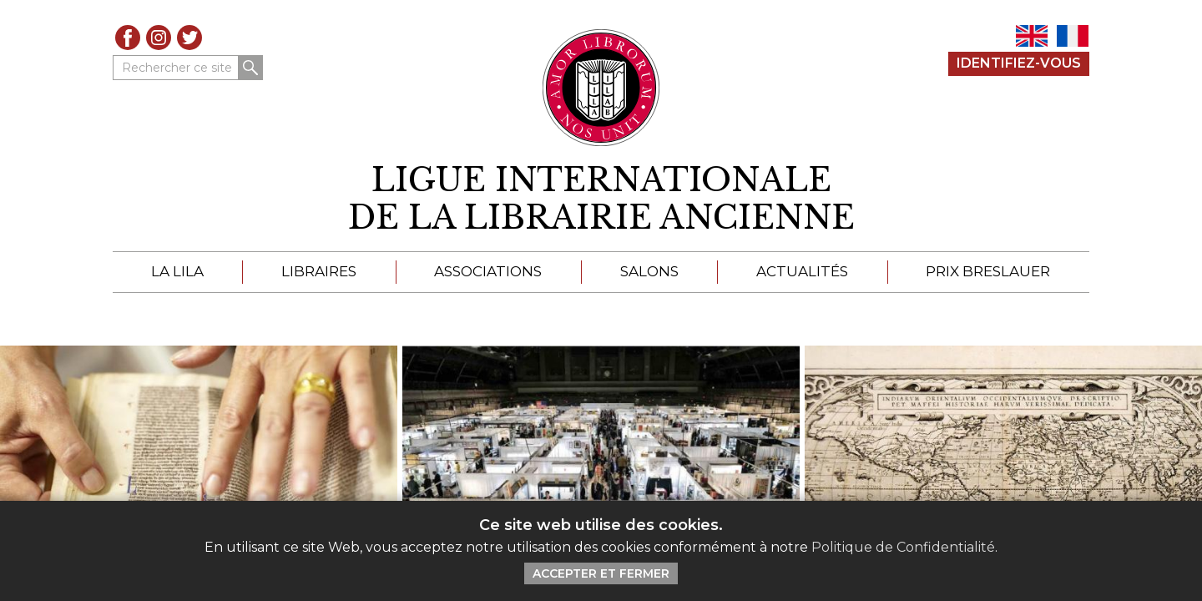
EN (1032, 36)
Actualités (802, 271)
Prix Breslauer (988, 271)
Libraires (318, 271)
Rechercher (250, 67)
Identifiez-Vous (1019, 63)
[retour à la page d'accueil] (601, 199)
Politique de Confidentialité (903, 547)
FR (1072, 36)
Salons (649, 271)
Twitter (189, 37)
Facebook (127, 37)
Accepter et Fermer (601, 573)
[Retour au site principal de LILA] (601, 87)
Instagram (158, 37)
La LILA (177, 271)
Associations (488, 271)
